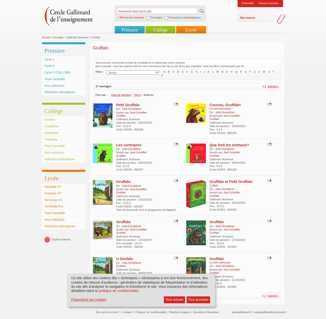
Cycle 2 (49, 66)
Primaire (130, 29)
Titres (137, 94)
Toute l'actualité (54, 79)
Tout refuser (174, 300)
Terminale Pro (53, 206)
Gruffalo (123, 181)
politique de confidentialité (118, 291)
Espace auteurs (61, 239)
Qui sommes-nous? (107, 312)
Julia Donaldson (131, 108)
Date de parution (121, 94)
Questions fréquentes (206, 312)
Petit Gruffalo (128, 105)
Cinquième (51, 126)
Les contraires (129, 145)
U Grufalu (124, 259)
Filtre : (100, 71)
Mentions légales (180, 312)
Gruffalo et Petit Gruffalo (231, 181)
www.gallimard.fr (242, 312)
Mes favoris (247, 17)
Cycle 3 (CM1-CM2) (57, 72)
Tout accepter (198, 300)
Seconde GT (52, 186)
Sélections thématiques (59, 92)
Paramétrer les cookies (88, 300)
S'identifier (247, 3)
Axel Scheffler (138, 112)
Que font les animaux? (229, 145)
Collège (160, 29)
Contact (127, 312)
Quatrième (51, 133)
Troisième (50, 139)
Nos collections (54, 85)
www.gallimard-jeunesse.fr (270, 312)
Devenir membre (269, 3)
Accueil (46, 37)
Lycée (191, 29)
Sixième (49, 119)
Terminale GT (53, 200)
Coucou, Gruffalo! (225, 105)
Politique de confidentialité (151, 312)
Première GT (52, 193)
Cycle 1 (49, 59)
